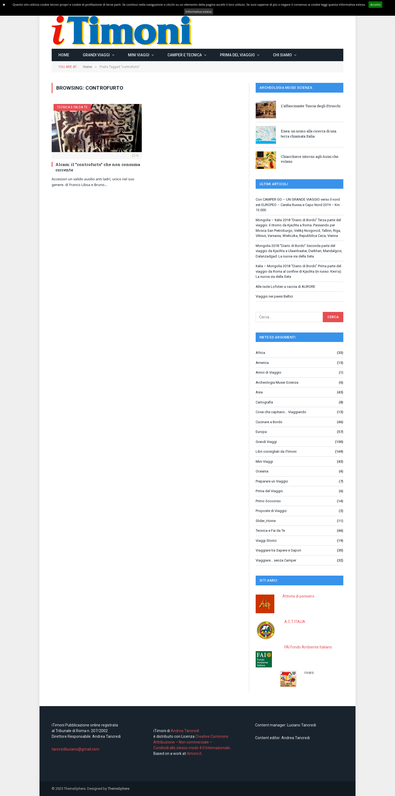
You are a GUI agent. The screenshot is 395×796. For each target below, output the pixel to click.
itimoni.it (194, 753)
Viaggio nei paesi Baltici (274, 296)
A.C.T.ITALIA (294, 621)
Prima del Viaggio (237, 55)
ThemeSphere (118, 789)
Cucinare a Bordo (269, 422)
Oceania (262, 471)
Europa (261, 432)
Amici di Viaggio (268, 372)
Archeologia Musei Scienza (277, 382)
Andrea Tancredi (184, 731)
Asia (259, 392)
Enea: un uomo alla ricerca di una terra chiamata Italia (308, 134)
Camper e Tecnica (184, 55)
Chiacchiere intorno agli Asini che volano (309, 159)
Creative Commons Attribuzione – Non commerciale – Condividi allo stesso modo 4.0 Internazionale (191, 742)
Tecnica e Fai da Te (72, 107)
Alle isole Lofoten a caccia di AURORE (285, 287)
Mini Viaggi (138, 55)
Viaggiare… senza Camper (276, 560)
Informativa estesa (199, 11)
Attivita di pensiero (298, 596)
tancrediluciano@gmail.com (75, 749)
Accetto (375, 4)
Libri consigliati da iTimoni (276, 451)
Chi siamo (282, 55)
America (262, 363)
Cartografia (264, 402)
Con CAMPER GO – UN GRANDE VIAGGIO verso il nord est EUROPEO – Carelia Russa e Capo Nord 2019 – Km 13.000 (298, 204)
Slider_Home (266, 521)
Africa (260, 353)
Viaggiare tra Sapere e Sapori (278, 550)
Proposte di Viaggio (271, 511)
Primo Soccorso (268, 501)
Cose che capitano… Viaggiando (281, 412)
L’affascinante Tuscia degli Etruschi (310, 105)
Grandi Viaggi (96, 55)
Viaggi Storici (266, 541)
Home (63, 55)
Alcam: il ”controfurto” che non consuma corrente (97, 167)
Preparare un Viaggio (272, 481)
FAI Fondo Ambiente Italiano (308, 647)
